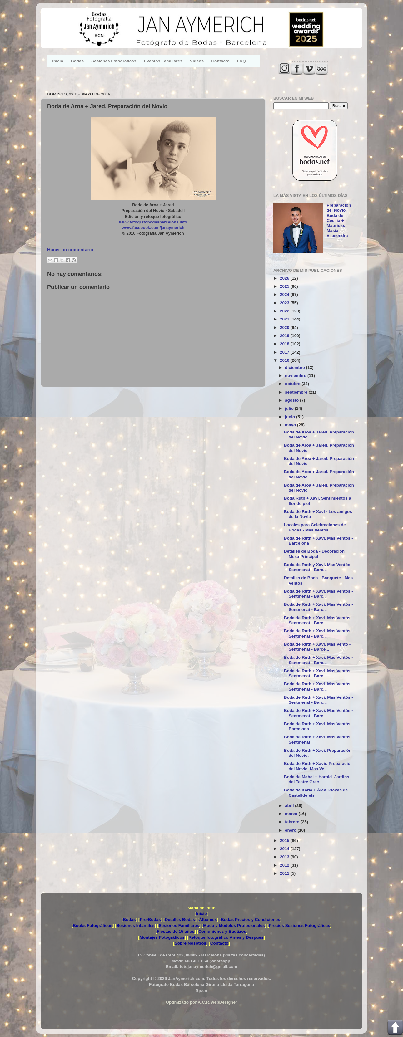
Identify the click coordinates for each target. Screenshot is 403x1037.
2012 (285, 865)
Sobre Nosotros (190, 943)
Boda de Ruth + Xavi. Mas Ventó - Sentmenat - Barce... (317, 647)
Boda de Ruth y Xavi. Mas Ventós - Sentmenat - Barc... (318, 567)
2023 (285, 303)
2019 (285, 335)
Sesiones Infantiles (136, 925)
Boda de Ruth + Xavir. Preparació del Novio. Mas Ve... (317, 766)
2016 (285, 360)
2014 (285, 848)
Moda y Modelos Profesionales (234, 925)
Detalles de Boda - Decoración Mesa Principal (314, 554)
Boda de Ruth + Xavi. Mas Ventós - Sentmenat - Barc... (318, 594)
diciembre (295, 367)
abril (290, 805)
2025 (285, 286)
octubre (293, 383)
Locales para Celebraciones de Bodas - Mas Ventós (315, 527)
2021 (285, 319)
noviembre (296, 375)
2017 (285, 352)
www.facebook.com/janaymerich (153, 227)
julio (290, 408)
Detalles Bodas (180, 919)
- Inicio (56, 61)
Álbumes (208, 919)
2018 (285, 343)
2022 (285, 311)
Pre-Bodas (150, 919)
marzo (292, 813)
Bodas (129, 919)
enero (291, 830)
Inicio (201, 913)
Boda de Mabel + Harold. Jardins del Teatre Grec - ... (316, 779)
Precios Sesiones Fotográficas (299, 925)
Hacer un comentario (70, 249)
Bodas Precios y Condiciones (250, 919)
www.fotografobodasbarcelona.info (153, 222)
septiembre (297, 392)
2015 (285, 840)
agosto (292, 400)
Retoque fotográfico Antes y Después (225, 937)
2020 (285, 327)
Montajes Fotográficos (161, 937)
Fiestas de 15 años (175, 931)
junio (290, 416)
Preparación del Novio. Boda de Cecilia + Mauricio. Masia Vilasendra (338, 220)
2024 (285, 294)
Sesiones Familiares (179, 925)
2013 (285, 856)
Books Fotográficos (92, 925)
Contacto (219, 943)
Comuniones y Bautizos (222, 931)
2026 (285, 278)
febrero (293, 821)
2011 (285, 873)
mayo (291, 425)
